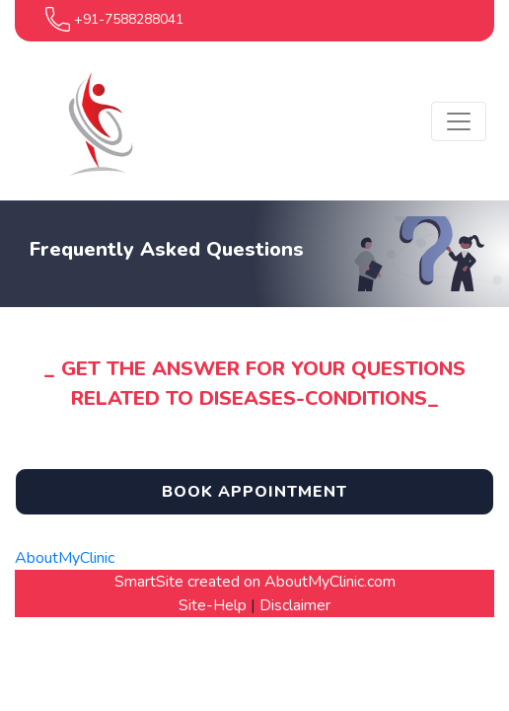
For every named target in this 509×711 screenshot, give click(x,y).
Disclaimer (294, 605)
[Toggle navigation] (458, 121)
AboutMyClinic (64, 558)
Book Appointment (254, 492)
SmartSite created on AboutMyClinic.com (255, 581)
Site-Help (213, 605)
